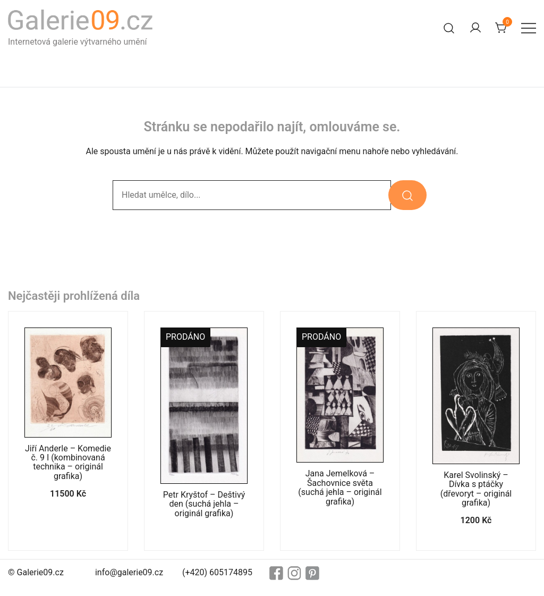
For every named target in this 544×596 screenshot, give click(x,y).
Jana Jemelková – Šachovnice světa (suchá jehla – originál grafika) (339, 487)
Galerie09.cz (40, 572)
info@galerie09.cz (129, 572)
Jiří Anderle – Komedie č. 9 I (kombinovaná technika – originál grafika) (68, 462)
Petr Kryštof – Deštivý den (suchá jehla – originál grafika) (204, 504)
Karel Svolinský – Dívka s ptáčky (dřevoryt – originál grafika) (476, 489)
